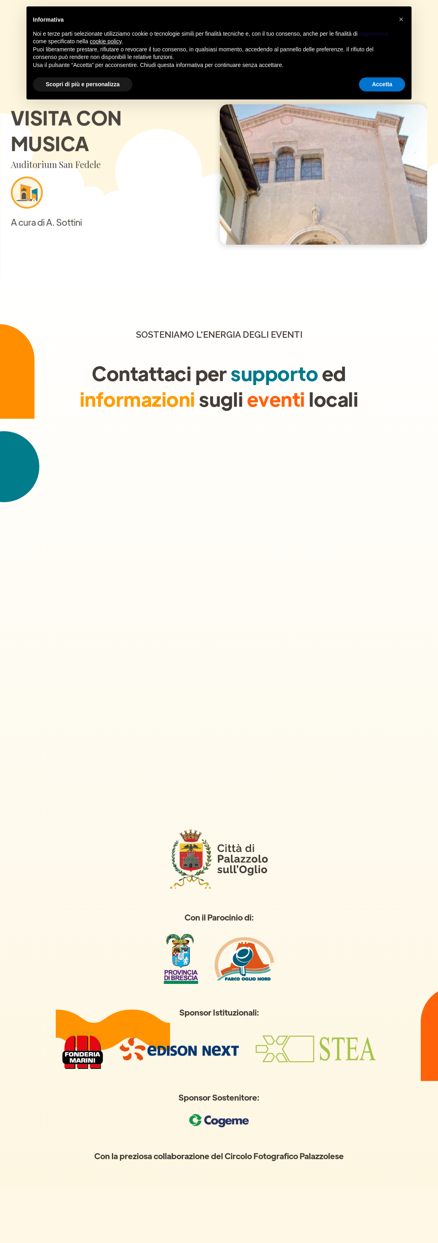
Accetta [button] (382, 84)
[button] (401, 19)
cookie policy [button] (106, 41)
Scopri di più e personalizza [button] (83, 84)
